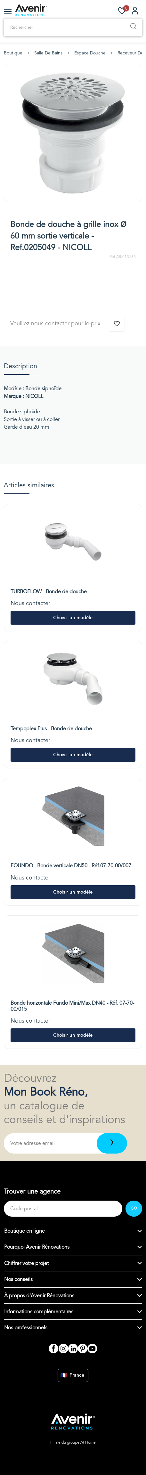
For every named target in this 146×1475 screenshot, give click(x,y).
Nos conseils (18, 1279)
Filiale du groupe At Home (73, 1442)
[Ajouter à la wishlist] (117, 324)
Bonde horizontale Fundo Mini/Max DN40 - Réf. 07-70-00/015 (72, 1006)
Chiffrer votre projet (26, 1263)
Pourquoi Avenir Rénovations (36, 1247)
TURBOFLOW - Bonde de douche (49, 591)
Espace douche (90, 53)
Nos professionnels (25, 1327)
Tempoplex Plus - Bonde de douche (51, 728)
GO (134, 1208)
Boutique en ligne (24, 1231)
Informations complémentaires (38, 1311)
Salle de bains (48, 53)
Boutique (13, 53)
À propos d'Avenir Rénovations (39, 1295)
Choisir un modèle (73, 618)
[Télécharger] (112, 1143)
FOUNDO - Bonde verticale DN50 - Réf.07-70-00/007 (71, 865)
